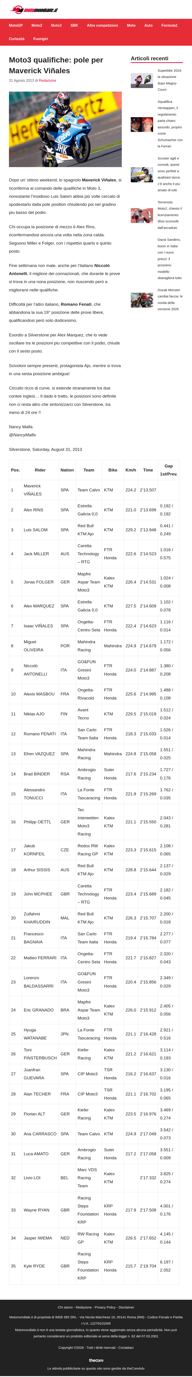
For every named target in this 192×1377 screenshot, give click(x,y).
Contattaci (126, 1347)
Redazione (84, 1307)
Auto (148, 25)
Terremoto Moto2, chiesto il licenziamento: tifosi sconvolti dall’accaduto (170, 215)
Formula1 (170, 25)
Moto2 (37, 25)
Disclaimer (126, 1307)
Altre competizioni (102, 25)
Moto (131, 25)
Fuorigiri (40, 39)
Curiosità (16, 39)
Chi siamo (65, 1307)
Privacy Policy (105, 1307)
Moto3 (56, 25)
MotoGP (16, 25)
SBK (74, 25)
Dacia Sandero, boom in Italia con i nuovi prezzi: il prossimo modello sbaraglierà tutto (170, 259)
